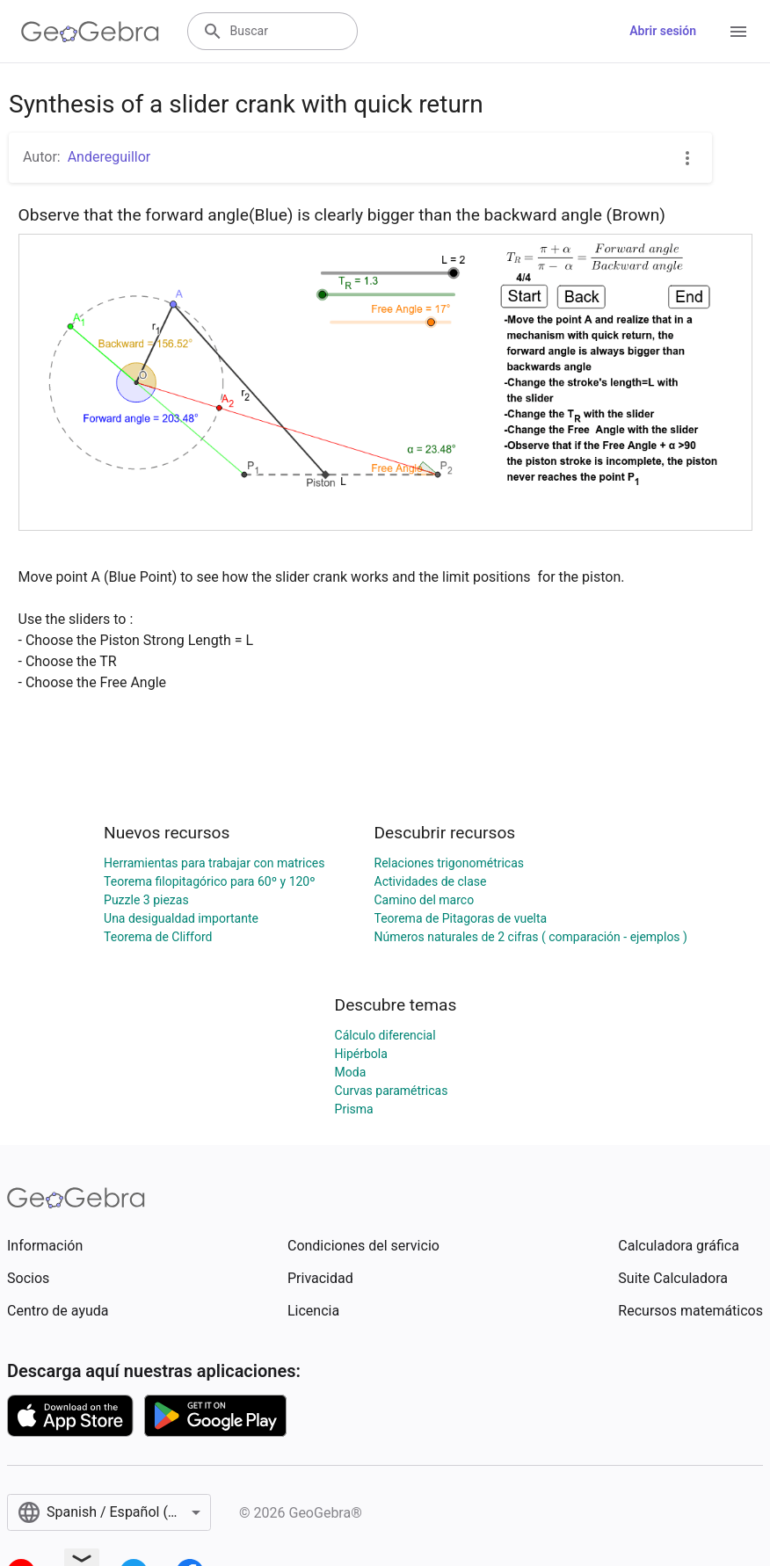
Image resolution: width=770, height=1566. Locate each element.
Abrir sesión (662, 31)
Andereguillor (109, 157)
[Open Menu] (738, 31)
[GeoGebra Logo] (90, 31)
